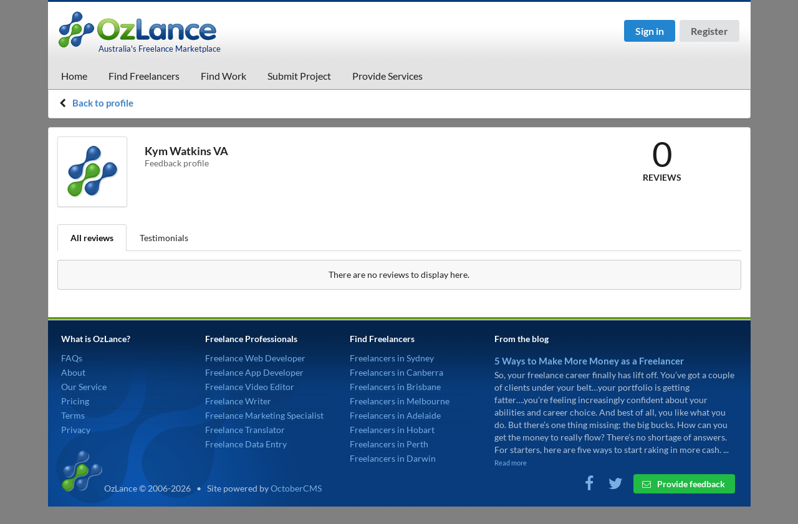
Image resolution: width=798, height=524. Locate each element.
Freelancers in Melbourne (399, 401)
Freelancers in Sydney (392, 358)
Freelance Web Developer (255, 358)
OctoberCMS (296, 488)
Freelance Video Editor (249, 386)
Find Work (223, 76)
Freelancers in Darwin (393, 458)
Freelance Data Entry (246, 444)
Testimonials (164, 237)
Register (709, 31)
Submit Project (299, 76)
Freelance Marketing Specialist (264, 415)
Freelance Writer (238, 401)
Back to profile (102, 102)
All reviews (91, 237)
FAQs (71, 358)
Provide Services (387, 76)
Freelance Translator (245, 429)
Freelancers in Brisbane (395, 386)
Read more (510, 463)
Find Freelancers (144, 76)
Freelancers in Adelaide (395, 415)
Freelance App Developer (254, 372)
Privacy (75, 429)
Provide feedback (684, 484)
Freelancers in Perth (389, 444)
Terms (73, 415)
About (73, 372)
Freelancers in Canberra (396, 372)
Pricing (75, 401)
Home (74, 76)
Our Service (84, 386)
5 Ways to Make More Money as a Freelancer (589, 360)
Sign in (649, 31)
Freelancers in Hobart (392, 429)
